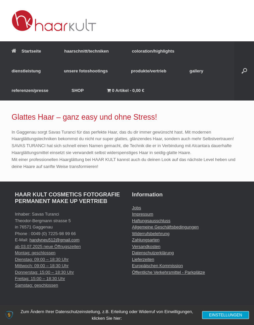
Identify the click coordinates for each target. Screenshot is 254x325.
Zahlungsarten (145, 239)
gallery (196, 70)
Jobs (136, 207)
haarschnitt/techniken (86, 51)
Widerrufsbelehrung (150, 233)
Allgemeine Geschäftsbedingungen (165, 226)
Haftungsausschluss (151, 220)
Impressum (142, 214)
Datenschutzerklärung (153, 252)
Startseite (26, 51)
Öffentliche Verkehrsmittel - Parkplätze (168, 272)
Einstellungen (225, 315)
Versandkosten (146, 246)
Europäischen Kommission (157, 265)
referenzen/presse (30, 90)
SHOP (77, 90)
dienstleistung (26, 70)
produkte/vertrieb (148, 70)
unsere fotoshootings (86, 70)
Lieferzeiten (143, 259)
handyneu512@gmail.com (54, 239)
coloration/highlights (153, 51)
